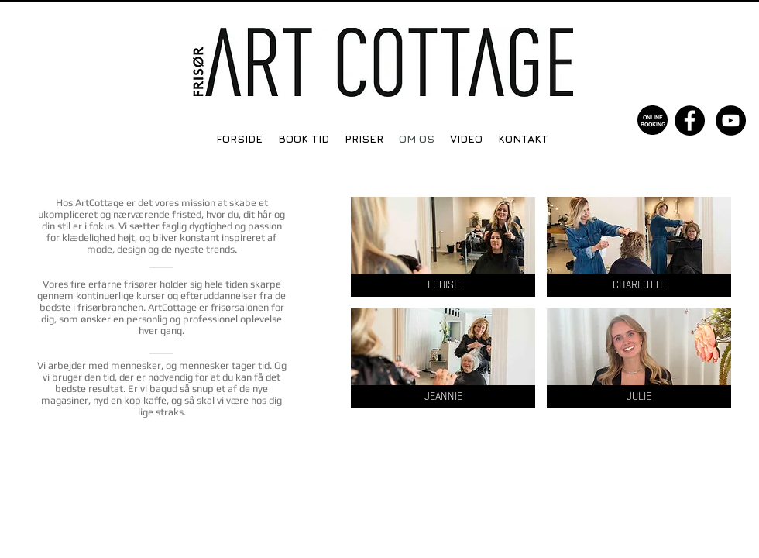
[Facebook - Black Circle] (690, 120)
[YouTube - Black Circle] (731, 120)
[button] (443, 247)
